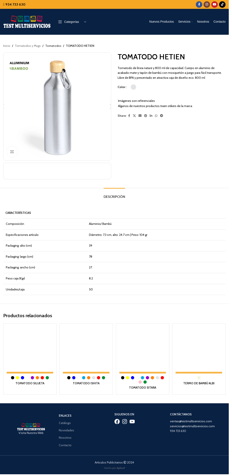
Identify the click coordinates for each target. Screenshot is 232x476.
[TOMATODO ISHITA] (86, 351)
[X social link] (134, 116)
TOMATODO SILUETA (29, 384)
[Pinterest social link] (145, 116)
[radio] (133, 87)
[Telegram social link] (161, 116)
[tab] (114, 196)
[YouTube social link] (214, 4)
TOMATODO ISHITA (86, 384)
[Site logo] (27, 21)
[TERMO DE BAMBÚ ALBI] (199, 351)
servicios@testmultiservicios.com (192, 427)
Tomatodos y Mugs (28, 46)
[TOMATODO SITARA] (142, 351)
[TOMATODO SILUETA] (29, 351)
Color (121, 87)
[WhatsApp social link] (156, 116)
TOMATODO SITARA (143, 388)
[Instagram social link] (207, 4)
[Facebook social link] (199, 4)
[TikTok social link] (222, 4)
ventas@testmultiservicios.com (191, 422)
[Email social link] (140, 116)
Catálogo (65, 424)
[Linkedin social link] (151, 116)
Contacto (65, 446)
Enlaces (65, 416)
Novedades (66, 431)
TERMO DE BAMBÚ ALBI (199, 384)
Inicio (6, 46)
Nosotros (65, 438)
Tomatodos (53, 46)
